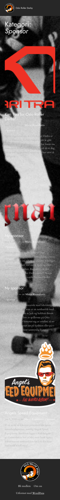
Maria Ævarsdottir (35, 125)
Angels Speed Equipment (26, 413)
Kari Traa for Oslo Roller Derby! (24, 116)
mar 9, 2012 (11, 242)
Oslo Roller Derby (24, 8)
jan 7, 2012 (10, 419)
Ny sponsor (14, 235)
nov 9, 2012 (11, 125)
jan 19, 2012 (11, 294)
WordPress (38, 493)
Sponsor (10, 130)
